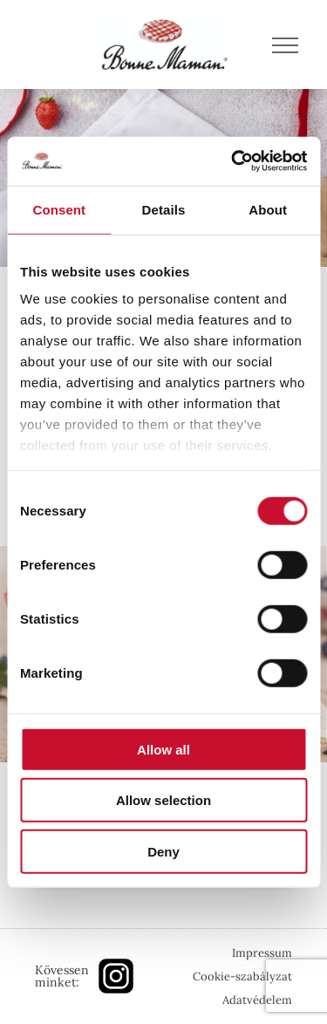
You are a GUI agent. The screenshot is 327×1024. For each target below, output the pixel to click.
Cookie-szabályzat (242, 976)
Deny (163, 850)
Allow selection (163, 800)
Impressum (262, 952)
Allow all (163, 748)
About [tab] (268, 208)
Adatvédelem (257, 1000)
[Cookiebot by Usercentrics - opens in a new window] (233, 161)
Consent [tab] (58, 208)
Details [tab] (164, 208)
